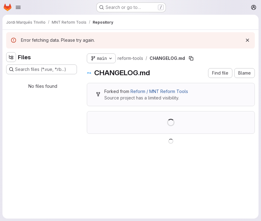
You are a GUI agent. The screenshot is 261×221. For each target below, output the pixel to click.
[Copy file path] (191, 58)
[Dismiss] (247, 40)
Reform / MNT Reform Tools (159, 91)
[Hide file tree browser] (11, 57)
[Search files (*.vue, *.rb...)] (41, 69)
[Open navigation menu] (18, 7)
